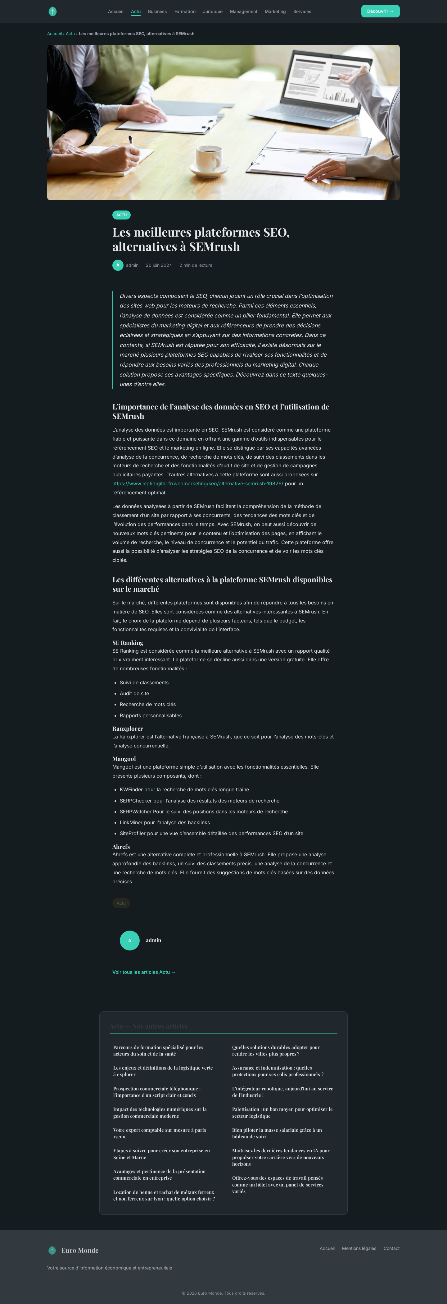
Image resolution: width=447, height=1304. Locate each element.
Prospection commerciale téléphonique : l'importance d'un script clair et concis (157, 1091)
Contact (392, 1248)
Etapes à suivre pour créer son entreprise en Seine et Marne (161, 1153)
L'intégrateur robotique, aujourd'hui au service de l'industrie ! (282, 1091)
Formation (185, 11)
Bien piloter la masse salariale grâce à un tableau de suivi (277, 1133)
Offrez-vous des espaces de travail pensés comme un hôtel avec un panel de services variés (277, 1184)
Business (157, 11)
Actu (136, 11)
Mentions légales (359, 1248)
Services (302, 11)
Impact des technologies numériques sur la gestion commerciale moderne (160, 1112)
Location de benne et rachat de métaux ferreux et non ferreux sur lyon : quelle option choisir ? (164, 1195)
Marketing (275, 11)
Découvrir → (380, 11)
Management (243, 11)
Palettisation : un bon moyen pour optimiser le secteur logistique (282, 1112)
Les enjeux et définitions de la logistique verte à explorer (163, 1071)
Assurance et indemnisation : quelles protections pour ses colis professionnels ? (277, 1071)
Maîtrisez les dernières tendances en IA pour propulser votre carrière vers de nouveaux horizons (281, 1157)
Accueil (116, 11)
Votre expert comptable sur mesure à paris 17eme (159, 1133)
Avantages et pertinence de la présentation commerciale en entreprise (159, 1174)
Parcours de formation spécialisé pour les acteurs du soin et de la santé (158, 1050)
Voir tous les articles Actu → (144, 972)
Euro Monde (72, 1250)
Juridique (213, 11)
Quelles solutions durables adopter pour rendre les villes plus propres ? (276, 1050)
